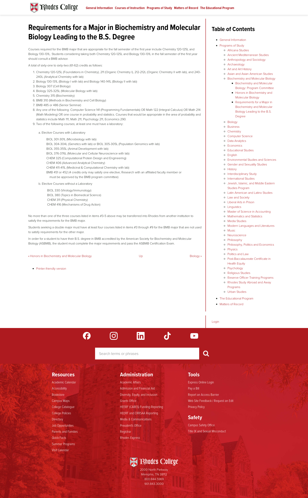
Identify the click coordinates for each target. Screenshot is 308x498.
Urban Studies (236, 291)
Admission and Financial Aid (137, 388)
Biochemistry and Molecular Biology (251, 78)
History (232, 169)
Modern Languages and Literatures (250, 225)
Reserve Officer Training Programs (250, 277)
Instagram (114, 336)
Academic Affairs (130, 382)
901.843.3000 (154, 483)
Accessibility (59, 388)
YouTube (194, 336)
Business (233, 126)
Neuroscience (236, 235)
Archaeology (236, 64)
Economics (234, 145)
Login (215, 321)
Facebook (87, 336)
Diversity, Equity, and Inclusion (138, 394)
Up (141, 256)
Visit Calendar (60, 450)
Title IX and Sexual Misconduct (207, 431)
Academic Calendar (64, 382)
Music (231, 230)
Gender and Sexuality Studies (247, 164)
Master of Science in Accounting (249, 211)
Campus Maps (61, 400)
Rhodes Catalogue (54, 8)
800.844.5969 (154, 479)
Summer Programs (63, 444)
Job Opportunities (63, 425)
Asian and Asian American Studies (250, 74)
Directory (57, 419)
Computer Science (240, 136)
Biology (196, 256)
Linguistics (234, 207)
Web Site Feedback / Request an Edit (210, 400)
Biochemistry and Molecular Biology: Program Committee (254, 85)
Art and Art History (239, 69)
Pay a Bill (193, 388)
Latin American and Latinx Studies (249, 192)
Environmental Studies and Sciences (251, 159)
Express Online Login (201, 382)
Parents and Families (65, 431)
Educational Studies (240, 150)
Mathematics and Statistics (244, 216)
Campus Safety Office (201, 425)
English (232, 155)
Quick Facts (59, 437)
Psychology (235, 268)
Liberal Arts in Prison (240, 202)
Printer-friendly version (51, 268)
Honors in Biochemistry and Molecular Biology (60, 256)
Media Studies (236, 221)
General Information (99, 7)
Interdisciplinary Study (242, 174)
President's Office (130, 425)
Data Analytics (236, 141)
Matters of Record (186, 7)
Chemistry (234, 131)
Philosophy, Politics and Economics (250, 244)
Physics (232, 249)
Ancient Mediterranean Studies (248, 55)
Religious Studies (238, 273)
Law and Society (238, 197)
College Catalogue (63, 406)
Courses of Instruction (130, 7)
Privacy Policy (196, 406)
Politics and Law (238, 254)
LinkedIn (141, 336)
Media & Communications (136, 419)
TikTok (167, 336)
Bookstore (58, 394)
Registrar (125, 431)
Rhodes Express (130, 437)
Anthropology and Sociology (246, 59)
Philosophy (234, 240)
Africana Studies (238, 50)
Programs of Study (159, 7)
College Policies (61, 413)
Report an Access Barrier (203, 394)
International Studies (241, 178)
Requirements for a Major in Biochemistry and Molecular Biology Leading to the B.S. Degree (253, 109)
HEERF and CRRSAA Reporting (139, 413)
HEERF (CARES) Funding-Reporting (141, 406)
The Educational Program (217, 7)
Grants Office (128, 400)
